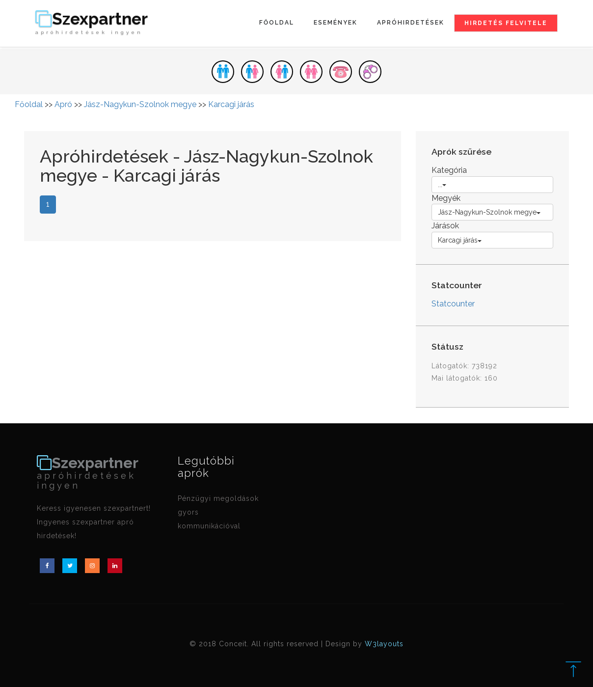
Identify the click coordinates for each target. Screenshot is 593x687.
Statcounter (453, 303)
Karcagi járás (231, 104)
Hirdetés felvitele (505, 23)
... (442, 185)
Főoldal (276, 22)
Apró (63, 104)
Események (335, 22)
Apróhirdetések (410, 22)
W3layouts (384, 644)
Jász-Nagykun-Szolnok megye (140, 104)
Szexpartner (91, 23)
